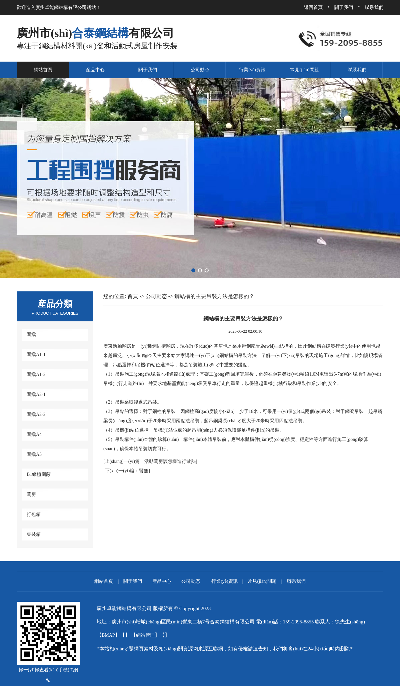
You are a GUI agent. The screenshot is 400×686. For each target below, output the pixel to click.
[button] (193, 270)
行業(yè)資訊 (252, 69)
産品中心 (95, 69)
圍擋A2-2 (36, 414)
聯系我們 (374, 7)
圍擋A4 (34, 434)
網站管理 (145, 635)
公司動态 (200, 69)
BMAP (108, 635)
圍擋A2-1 (36, 394)
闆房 (31, 494)
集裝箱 (34, 534)
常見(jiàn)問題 (304, 69)
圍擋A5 (34, 454)
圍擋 (31, 334)
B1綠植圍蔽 (39, 474)
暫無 (127, 470)
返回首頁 (313, 7)
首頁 (132, 296)
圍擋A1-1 (36, 354)
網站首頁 (43, 69)
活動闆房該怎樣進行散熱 (150, 461)
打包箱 (34, 514)
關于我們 (343, 7)
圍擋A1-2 (36, 374)
